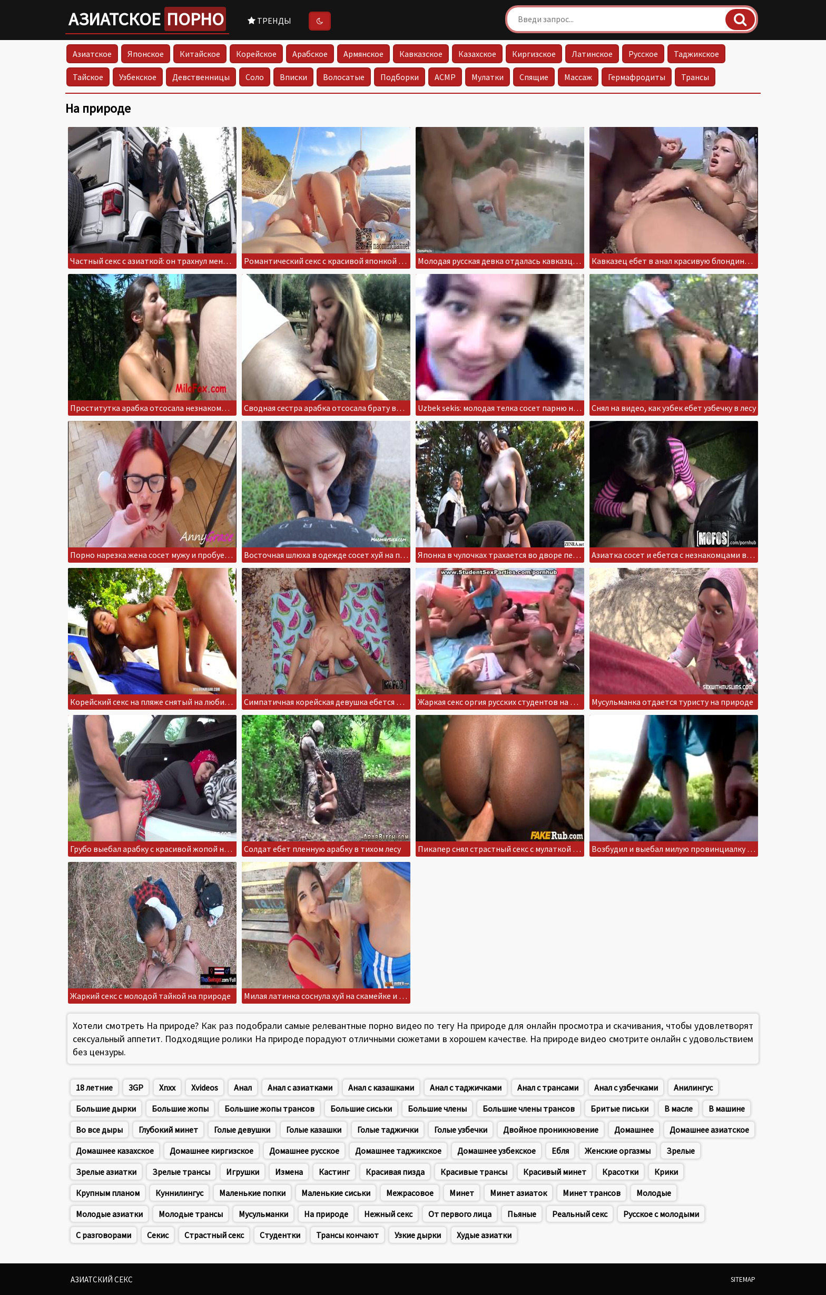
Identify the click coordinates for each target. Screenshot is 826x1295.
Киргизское (534, 53)
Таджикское (696, 53)
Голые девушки (242, 1129)
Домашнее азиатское (709, 1129)
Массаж (578, 77)
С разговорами (103, 1235)
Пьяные (521, 1214)
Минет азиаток (518, 1193)
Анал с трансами (547, 1087)
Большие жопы (180, 1108)
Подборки (399, 77)
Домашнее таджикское (398, 1150)
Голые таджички (387, 1129)
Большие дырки (106, 1108)
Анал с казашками (381, 1087)
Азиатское (147, 19)
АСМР (445, 77)
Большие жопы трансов (269, 1108)
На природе (326, 1214)
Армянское (363, 53)
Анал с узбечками (626, 1087)
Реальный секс (579, 1214)
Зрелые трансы (181, 1171)
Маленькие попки (252, 1193)
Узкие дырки (418, 1235)
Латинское (592, 53)
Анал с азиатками (300, 1087)
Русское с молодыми (661, 1214)
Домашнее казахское (115, 1150)
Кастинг (334, 1171)
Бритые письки (619, 1108)
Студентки (280, 1235)
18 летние (94, 1087)
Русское (643, 53)
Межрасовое (410, 1193)
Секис (158, 1235)
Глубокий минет (168, 1129)
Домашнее (634, 1129)
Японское (145, 53)
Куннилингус (179, 1193)
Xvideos (204, 1087)
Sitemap (743, 1279)
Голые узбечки (460, 1129)
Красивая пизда (395, 1171)
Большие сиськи (361, 1108)
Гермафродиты (636, 77)
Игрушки (242, 1171)
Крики (666, 1171)
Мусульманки (263, 1214)
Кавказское (420, 53)
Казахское (477, 53)
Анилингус (693, 1087)
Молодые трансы (191, 1214)
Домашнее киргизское (211, 1150)
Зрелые (680, 1150)
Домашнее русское (304, 1150)
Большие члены (437, 1108)
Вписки (293, 77)
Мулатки (487, 77)
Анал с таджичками (466, 1087)
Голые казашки (313, 1129)
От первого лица (459, 1214)
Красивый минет (554, 1171)
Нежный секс (388, 1214)
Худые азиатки (484, 1235)
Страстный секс (214, 1235)
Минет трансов (592, 1193)
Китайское (200, 53)
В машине (727, 1108)
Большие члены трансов (529, 1108)
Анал (243, 1087)
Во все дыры (99, 1129)
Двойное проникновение (550, 1129)
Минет (461, 1193)
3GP (136, 1087)
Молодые (653, 1193)
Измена (289, 1171)
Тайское (88, 77)
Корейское (256, 53)
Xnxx (167, 1087)
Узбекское (137, 77)
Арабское (310, 53)
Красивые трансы (473, 1171)
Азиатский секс (102, 1279)
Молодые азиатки (109, 1214)
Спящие (533, 77)
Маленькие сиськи (335, 1193)
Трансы (695, 77)
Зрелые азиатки (106, 1171)
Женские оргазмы (618, 1150)
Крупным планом (108, 1193)
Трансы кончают (347, 1235)
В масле (678, 1108)
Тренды (269, 20)
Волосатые (344, 77)
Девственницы (201, 77)
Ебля (560, 1150)
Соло (254, 77)
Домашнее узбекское (496, 1150)
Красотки (620, 1171)
